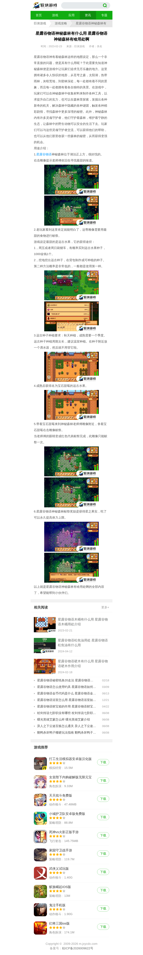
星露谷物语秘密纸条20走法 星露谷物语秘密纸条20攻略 (66, 680)
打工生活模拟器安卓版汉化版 (71, 763)
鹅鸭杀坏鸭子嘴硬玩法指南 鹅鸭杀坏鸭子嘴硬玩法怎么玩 (66, 732)
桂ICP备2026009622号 (77, 948)
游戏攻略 (61, 23)
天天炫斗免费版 (71, 800)
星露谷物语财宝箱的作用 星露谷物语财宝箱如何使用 (66, 706)
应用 (71, 15)
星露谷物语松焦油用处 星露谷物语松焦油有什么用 (83, 642)
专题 (104, 15)
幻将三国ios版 (71, 928)
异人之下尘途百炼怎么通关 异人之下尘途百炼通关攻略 (66, 726)
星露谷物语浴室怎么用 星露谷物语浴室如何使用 (66, 700)
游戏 (55, 15)
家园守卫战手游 (71, 855)
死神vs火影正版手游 (71, 836)
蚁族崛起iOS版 (71, 891)
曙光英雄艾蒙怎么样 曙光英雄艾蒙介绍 (63, 719)
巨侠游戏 (40, 23)
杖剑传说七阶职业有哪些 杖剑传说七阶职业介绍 (66, 713)
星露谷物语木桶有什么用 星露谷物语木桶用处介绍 (83, 622)
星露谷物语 (44, 154)
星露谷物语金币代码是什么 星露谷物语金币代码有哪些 (66, 693)
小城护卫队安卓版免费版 (71, 818)
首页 (39, 15)
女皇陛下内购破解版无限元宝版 (71, 782)
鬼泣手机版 (71, 910)
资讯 (88, 15)
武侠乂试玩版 (71, 873)
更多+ (105, 607)
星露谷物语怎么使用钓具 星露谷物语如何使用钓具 (66, 687)
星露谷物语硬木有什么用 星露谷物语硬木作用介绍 (83, 663)
